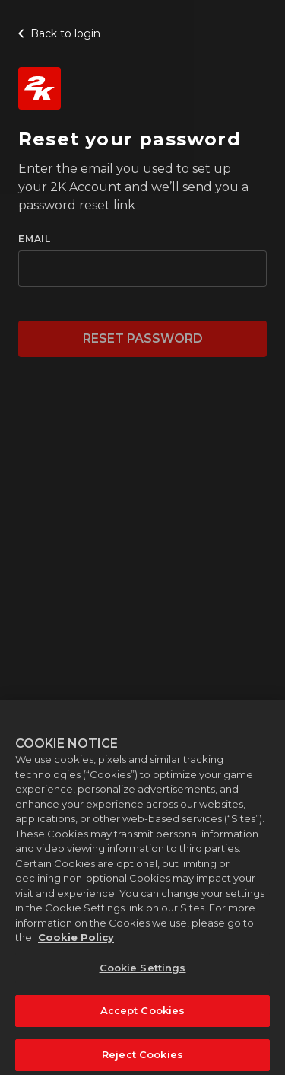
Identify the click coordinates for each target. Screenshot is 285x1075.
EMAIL (34, 238)
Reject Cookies (142, 1058)
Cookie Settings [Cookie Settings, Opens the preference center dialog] (143, 971)
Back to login (56, 33)
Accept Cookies (142, 1014)
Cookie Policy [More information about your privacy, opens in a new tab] (76, 941)
